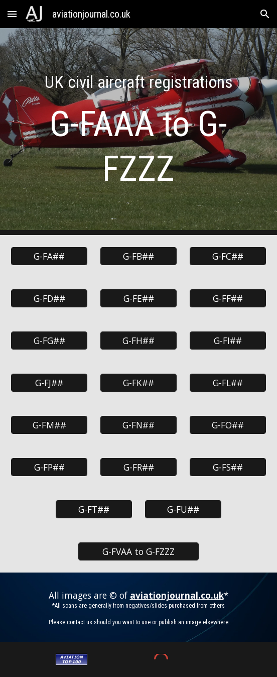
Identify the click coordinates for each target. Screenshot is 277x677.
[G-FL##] (227, 383)
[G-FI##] (227, 340)
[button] (12, 14)
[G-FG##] (49, 340)
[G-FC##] (227, 256)
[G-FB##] (138, 256)
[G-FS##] (227, 467)
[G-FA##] (49, 256)
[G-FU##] (183, 509)
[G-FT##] (93, 509)
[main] (138, 131)
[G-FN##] (138, 425)
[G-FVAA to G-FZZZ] (138, 551)
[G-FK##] (138, 383)
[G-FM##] (49, 425)
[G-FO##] (227, 425)
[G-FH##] (138, 340)
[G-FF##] (227, 298)
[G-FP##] (49, 467)
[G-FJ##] (49, 383)
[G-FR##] (138, 467)
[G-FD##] (49, 298)
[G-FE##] (138, 298)
